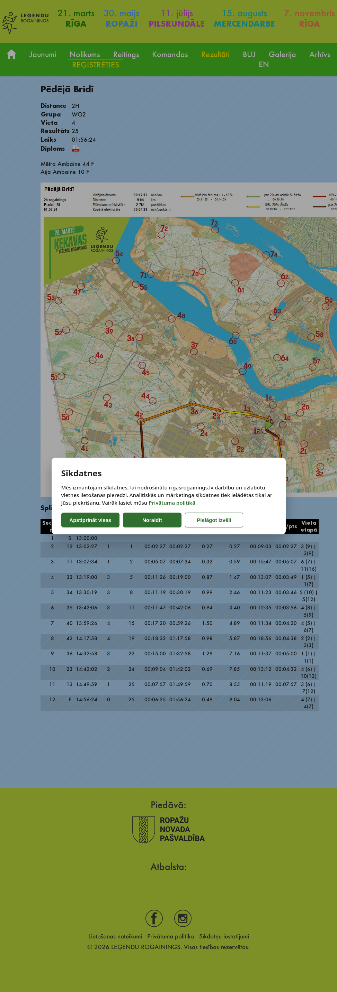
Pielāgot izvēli (209, 520)
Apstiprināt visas (90, 520)
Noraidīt (150, 520)
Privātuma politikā (172, 502)
